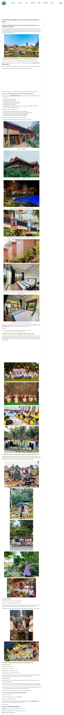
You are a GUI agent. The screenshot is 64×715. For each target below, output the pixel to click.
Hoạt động (33, 2)
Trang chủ (13, 2)
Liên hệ (52, 2)
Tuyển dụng (45, 2)
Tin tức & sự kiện (34, 12)
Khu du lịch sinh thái (6, 95)
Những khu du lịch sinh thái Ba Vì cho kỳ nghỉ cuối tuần (14, 331)
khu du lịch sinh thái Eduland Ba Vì (31, 31)
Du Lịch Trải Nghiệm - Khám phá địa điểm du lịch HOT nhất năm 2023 (17, 330)
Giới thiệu (20, 2)
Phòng (39, 2)
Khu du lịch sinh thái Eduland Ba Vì (9, 60)
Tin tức (26, 2)
